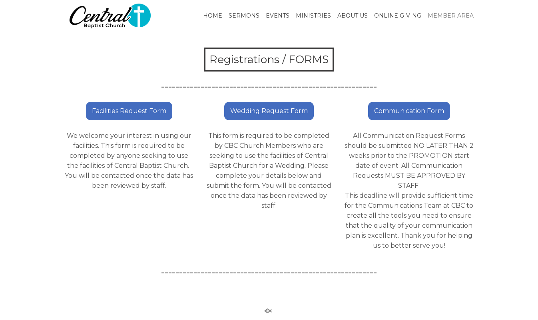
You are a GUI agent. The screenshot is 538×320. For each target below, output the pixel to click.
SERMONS (244, 15)
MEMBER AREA (451, 15)
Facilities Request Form (129, 111)
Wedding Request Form (269, 111)
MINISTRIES (313, 15)
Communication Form (409, 111)
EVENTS (277, 15)
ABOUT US (352, 15)
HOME (212, 15)
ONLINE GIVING (397, 15)
